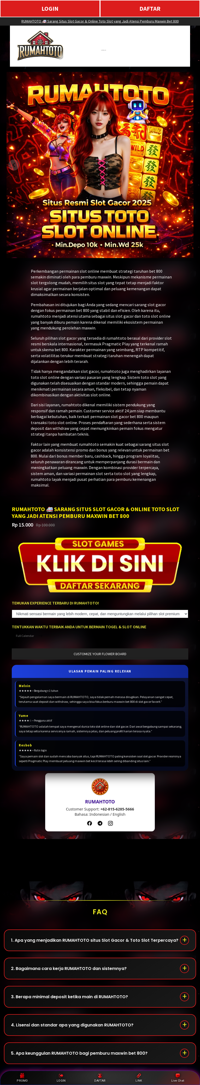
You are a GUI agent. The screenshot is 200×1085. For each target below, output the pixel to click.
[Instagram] (110, 823)
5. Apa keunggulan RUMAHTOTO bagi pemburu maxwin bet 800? (79, 1053)
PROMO (22, 1077)
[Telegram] (100, 823)
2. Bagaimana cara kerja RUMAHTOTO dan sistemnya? (69, 969)
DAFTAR (150, 8)
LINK (139, 1077)
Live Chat (177, 1077)
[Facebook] (89, 823)
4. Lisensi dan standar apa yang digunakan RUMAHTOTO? (72, 1025)
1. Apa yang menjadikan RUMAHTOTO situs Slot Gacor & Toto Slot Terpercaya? (94, 940)
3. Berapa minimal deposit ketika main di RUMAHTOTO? (69, 997)
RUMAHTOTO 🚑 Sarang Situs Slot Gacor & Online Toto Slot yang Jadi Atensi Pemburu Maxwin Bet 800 (100, 21)
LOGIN (50, 8)
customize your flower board (100, 654)
